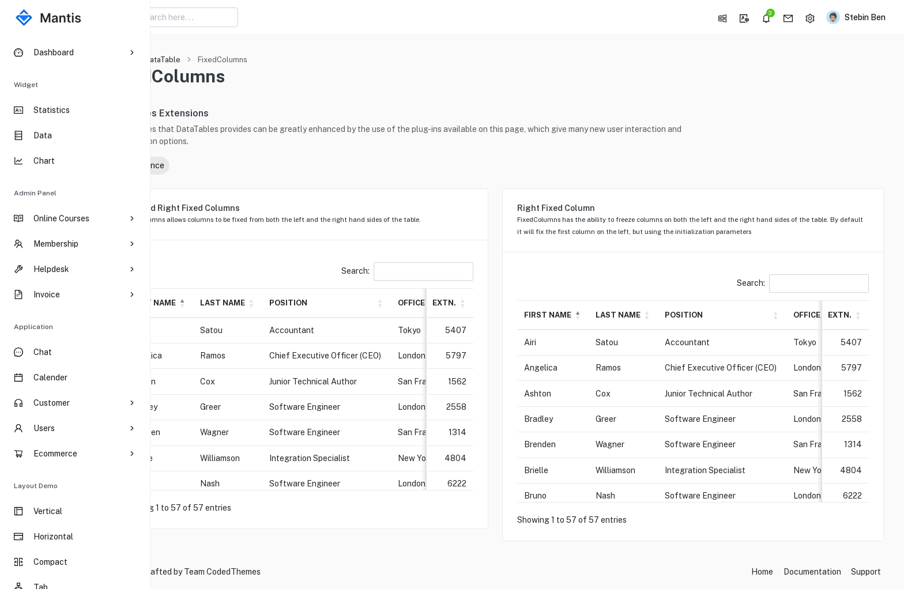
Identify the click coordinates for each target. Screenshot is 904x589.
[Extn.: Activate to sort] (481, 303)
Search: (388, 270)
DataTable (226, 59)
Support (866, 571)
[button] (721, 17)
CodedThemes (297, 571)
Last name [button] (285, 303)
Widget (26, 85)
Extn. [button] (476, 303)
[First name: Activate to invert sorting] (221, 303)
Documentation (812, 571)
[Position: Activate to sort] (390, 303)
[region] (75, 312)
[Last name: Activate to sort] (291, 303)
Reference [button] (201, 165)
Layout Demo (36, 486)
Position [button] (352, 303)
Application (33, 327)
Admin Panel (35, 193)
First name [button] (215, 303)
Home (180, 59)
